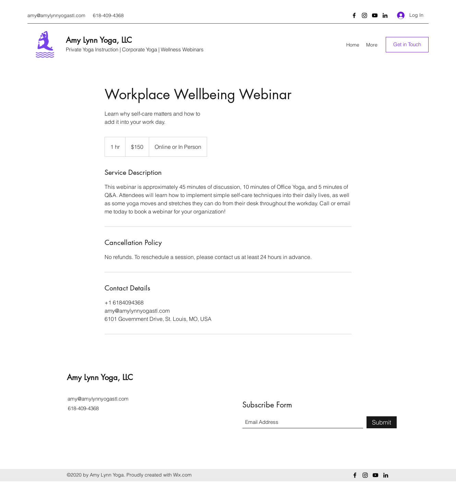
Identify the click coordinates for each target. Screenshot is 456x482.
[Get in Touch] (407, 44)
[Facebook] (354, 15)
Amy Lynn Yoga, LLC (99, 40)
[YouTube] (374, 15)
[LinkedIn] (385, 15)
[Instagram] (364, 15)
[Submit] (382, 422)
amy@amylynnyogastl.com (56, 15)
